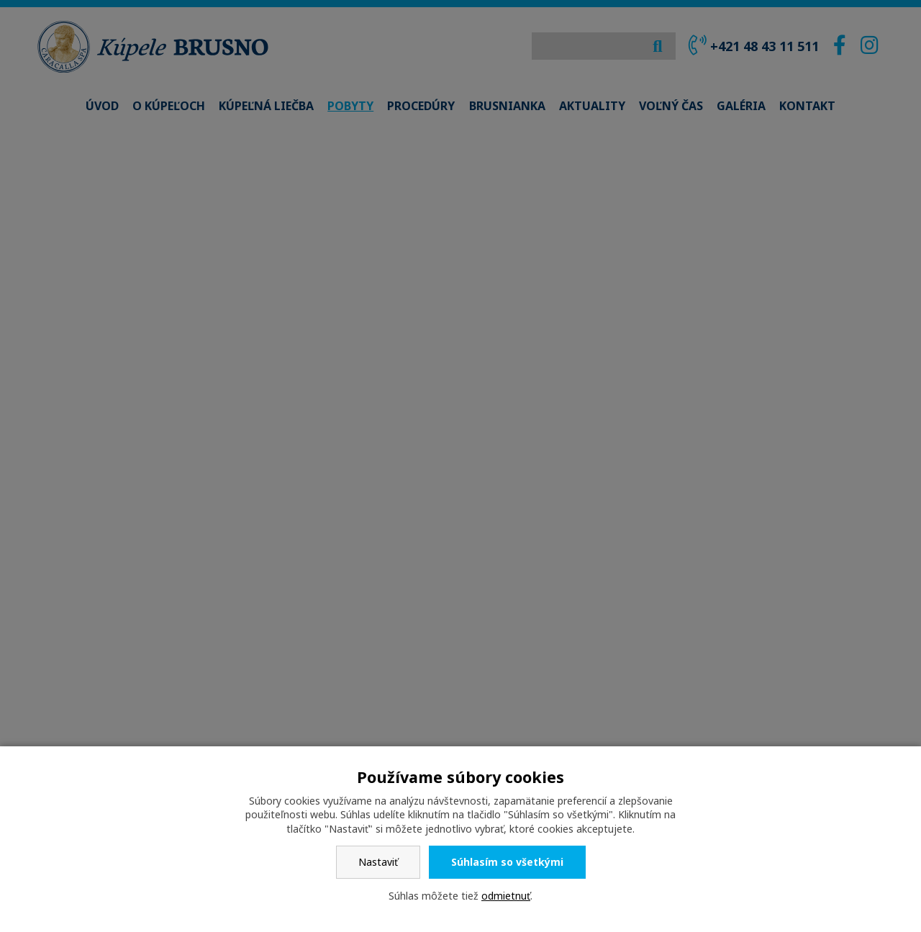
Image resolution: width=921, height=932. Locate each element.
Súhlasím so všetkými (507, 862)
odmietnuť (505, 895)
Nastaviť (378, 862)
